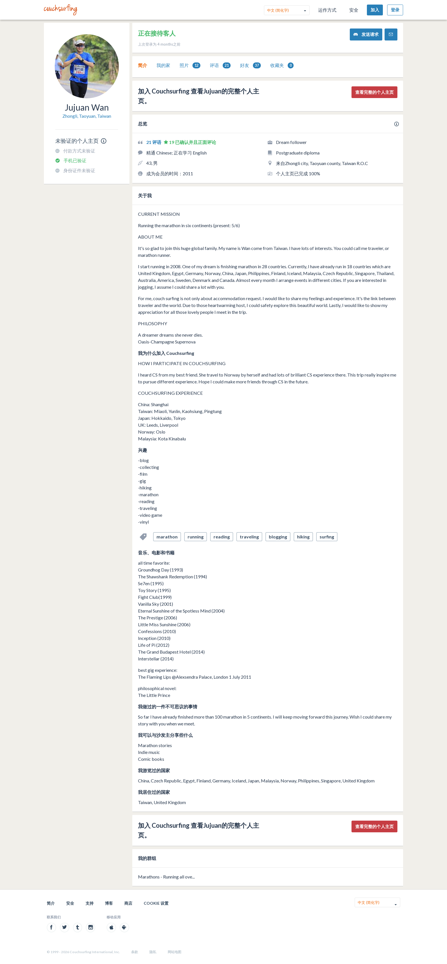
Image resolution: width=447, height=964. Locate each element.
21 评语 (154, 142)
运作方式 (327, 10)
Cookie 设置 (156, 903)
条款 (134, 952)
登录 (395, 9)
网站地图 (174, 952)
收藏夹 (282, 65)
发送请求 (366, 34)
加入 (375, 9)
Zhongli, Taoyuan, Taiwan (86, 116)
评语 (220, 65)
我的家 (163, 65)
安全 (353, 10)
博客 (109, 903)
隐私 (152, 952)
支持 (90, 903)
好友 (250, 65)
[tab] (142, 65)
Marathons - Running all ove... (166, 876)
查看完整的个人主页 (374, 92)
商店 (128, 903)
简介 (142, 65)
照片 (190, 65)
